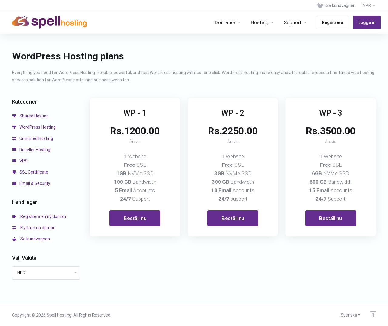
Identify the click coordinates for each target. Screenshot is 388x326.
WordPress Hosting (34, 127)
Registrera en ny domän (39, 216)
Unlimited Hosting (32, 138)
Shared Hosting (30, 116)
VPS (20, 160)
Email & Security (31, 183)
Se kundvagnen (31, 238)
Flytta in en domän (33, 227)
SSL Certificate (30, 172)
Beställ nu (135, 218)
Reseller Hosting (31, 149)
